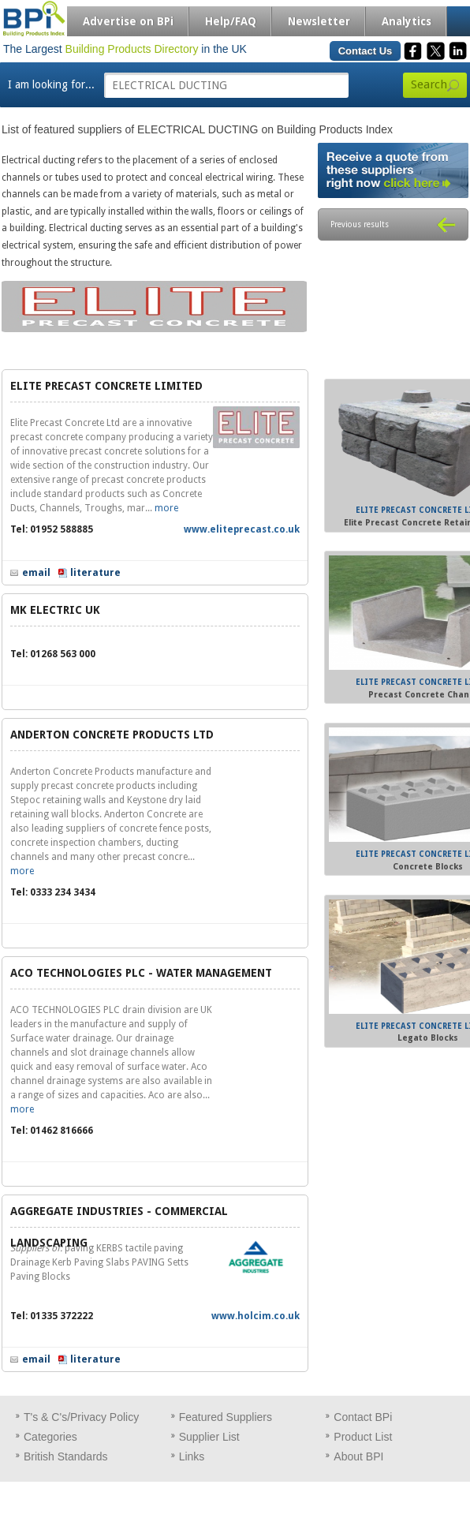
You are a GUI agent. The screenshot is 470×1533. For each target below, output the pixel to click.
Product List (363, 1436)
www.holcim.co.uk (255, 1316)
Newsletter (319, 21)
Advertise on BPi (128, 21)
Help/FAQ (230, 21)
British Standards (66, 1456)
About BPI (358, 1456)
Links (192, 1456)
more (166, 508)
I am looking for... (51, 84)
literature (95, 572)
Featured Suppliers (225, 1417)
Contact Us (365, 51)
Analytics (406, 21)
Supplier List (209, 1436)
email (36, 572)
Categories (50, 1436)
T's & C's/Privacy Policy (81, 1417)
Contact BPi (363, 1417)
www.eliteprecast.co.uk (242, 529)
